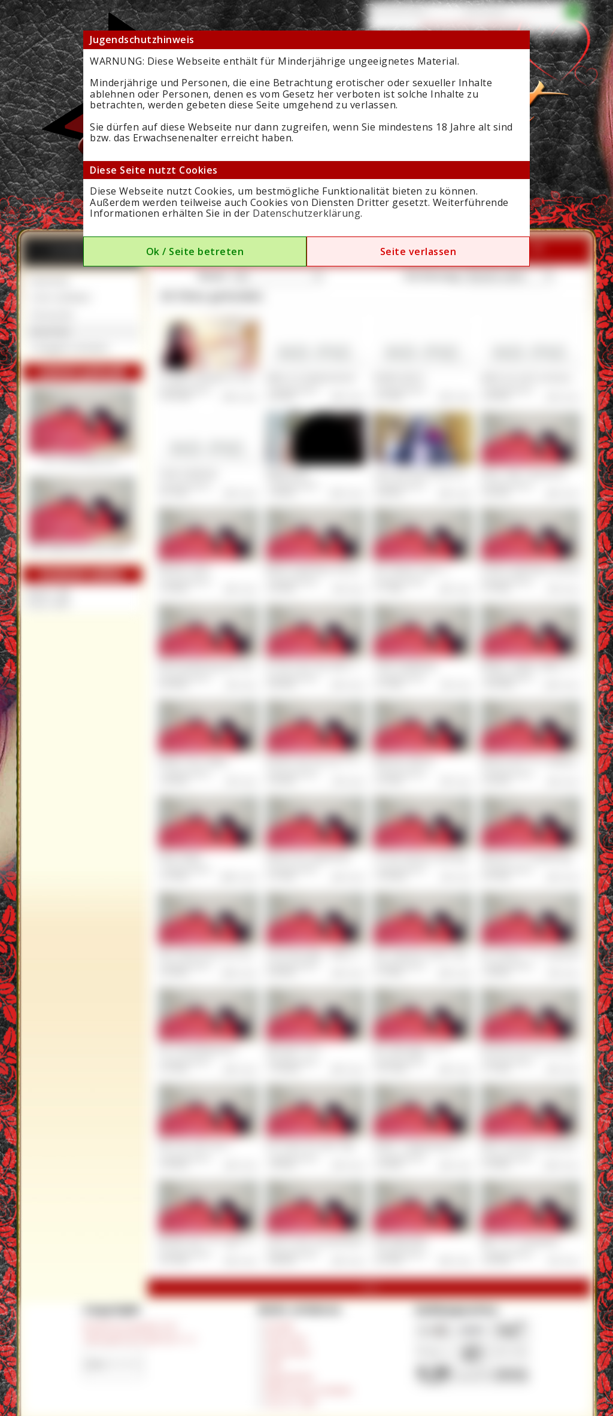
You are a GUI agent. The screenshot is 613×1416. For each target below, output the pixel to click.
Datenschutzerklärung (306, 213)
